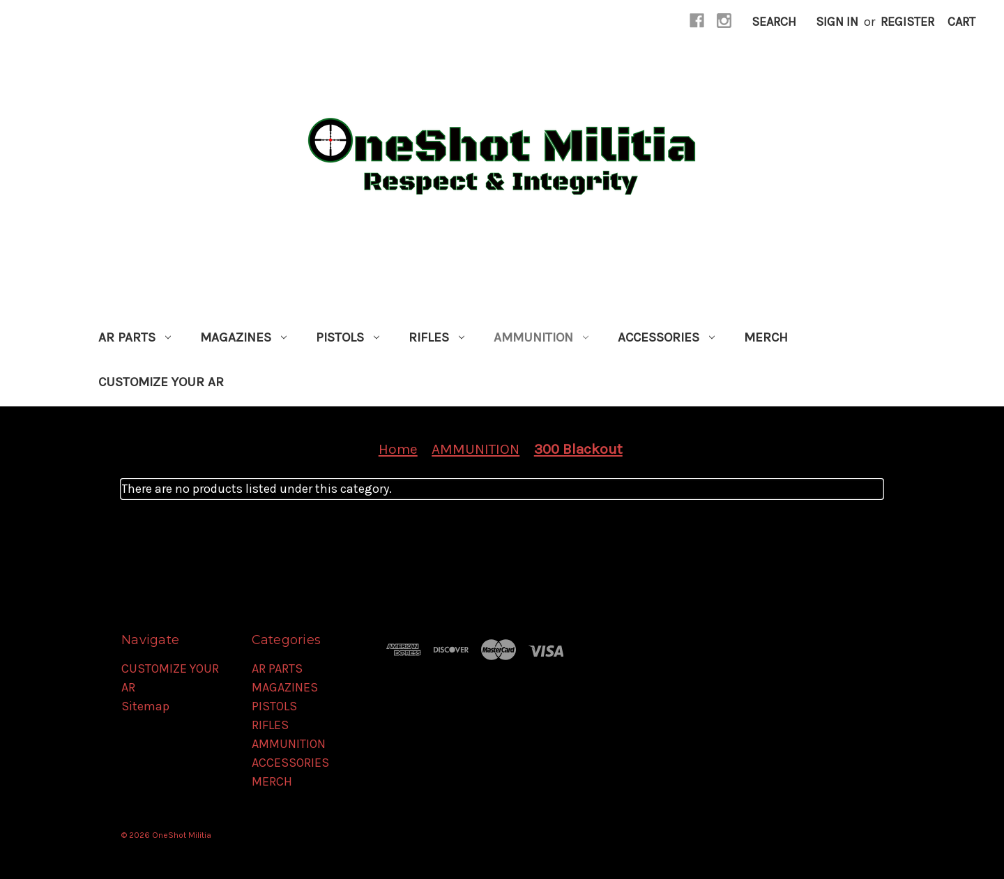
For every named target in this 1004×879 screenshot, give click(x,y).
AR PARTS (134, 337)
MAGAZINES (243, 337)
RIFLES (436, 337)
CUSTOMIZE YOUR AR (161, 382)
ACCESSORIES (666, 337)
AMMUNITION (541, 337)
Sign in (837, 21)
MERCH (766, 337)
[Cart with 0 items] (961, 22)
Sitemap (145, 706)
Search (774, 21)
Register (907, 21)
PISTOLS (347, 337)
